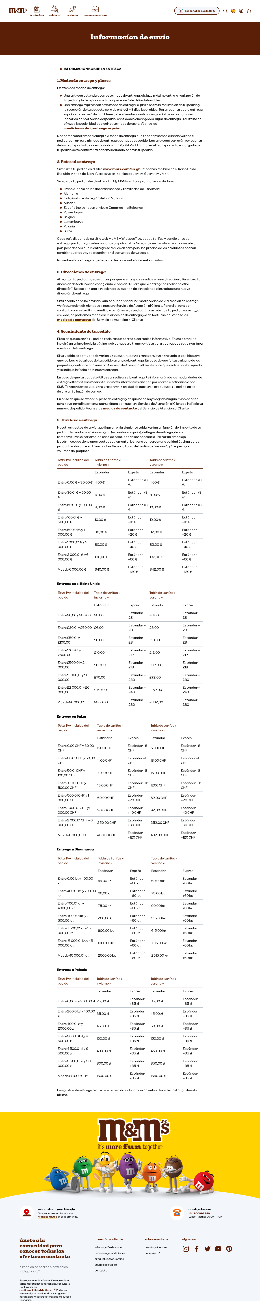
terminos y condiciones (110, 1253)
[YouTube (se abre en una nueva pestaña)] (218, 1249)
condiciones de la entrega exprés (92, 128)
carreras (152, 1253)
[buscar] (225, 10)
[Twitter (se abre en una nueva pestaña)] (207, 1249)
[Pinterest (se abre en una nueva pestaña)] (229, 1249)
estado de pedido (106, 1264)
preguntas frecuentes (109, 1258)
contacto (101, 1270)
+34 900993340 (199, 1213)
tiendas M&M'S (47, 1216)
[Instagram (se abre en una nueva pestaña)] (186, 1249)
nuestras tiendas (156, 1247)
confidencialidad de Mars (37, 1290)
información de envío (108, 1247)
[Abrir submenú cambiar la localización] (233, 10)
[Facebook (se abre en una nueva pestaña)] (197, 1249)
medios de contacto (74, 320)
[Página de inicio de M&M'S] (18, 10)
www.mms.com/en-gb (123, 169)
